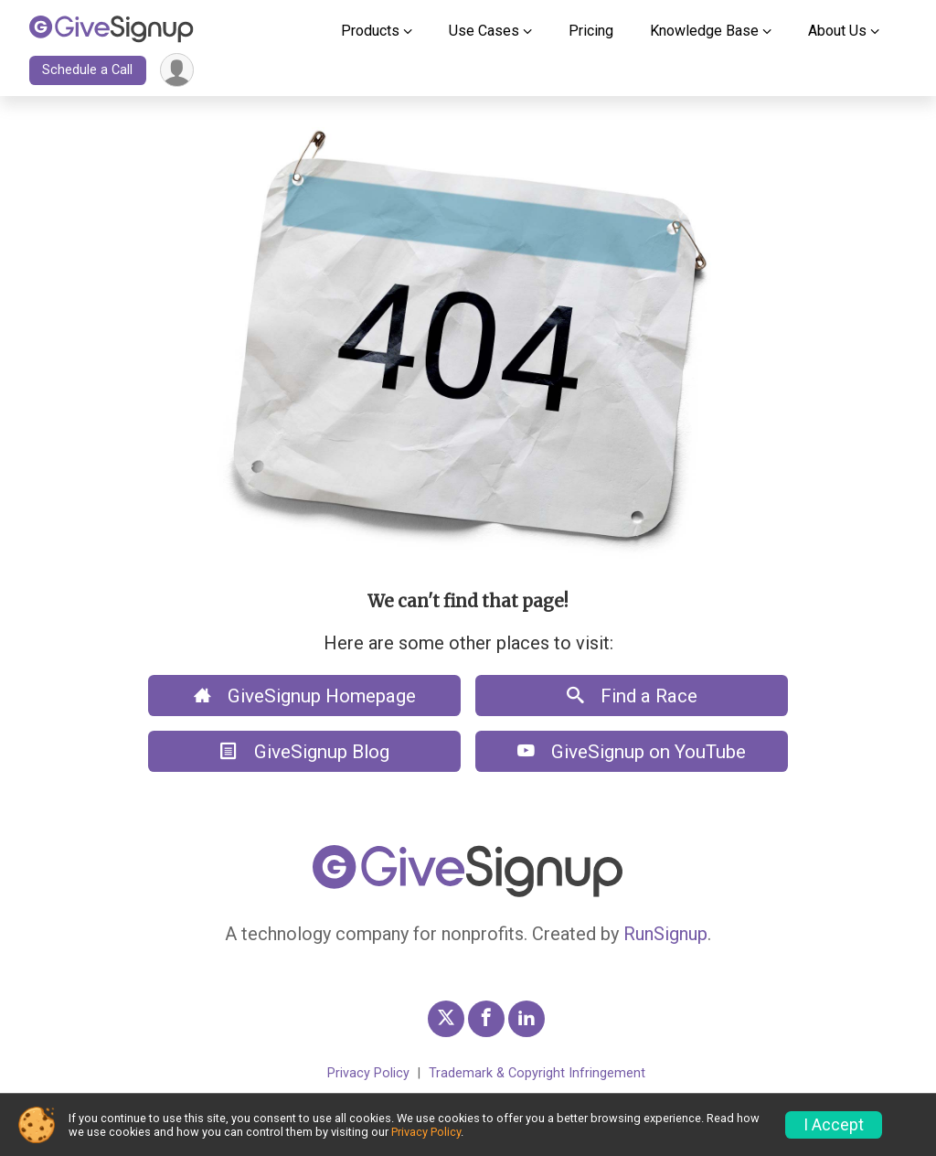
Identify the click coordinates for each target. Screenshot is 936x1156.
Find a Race (632, 696)
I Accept (833, 1125)
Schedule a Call (87, 70)
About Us (837, 30)
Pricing (591, 30)
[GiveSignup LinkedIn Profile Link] (526, 1019)
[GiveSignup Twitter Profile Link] (446, 1019)
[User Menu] (177, 70)
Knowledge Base (704, 30)
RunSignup (665, 934)
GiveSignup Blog (304, 752)
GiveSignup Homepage (305, 696)
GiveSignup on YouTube (631, 752)
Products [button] (370, 30)
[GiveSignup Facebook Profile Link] (486, 1019)
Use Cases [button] (484, 30)
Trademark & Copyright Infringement (537, 1073)
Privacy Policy (368, 1073)
